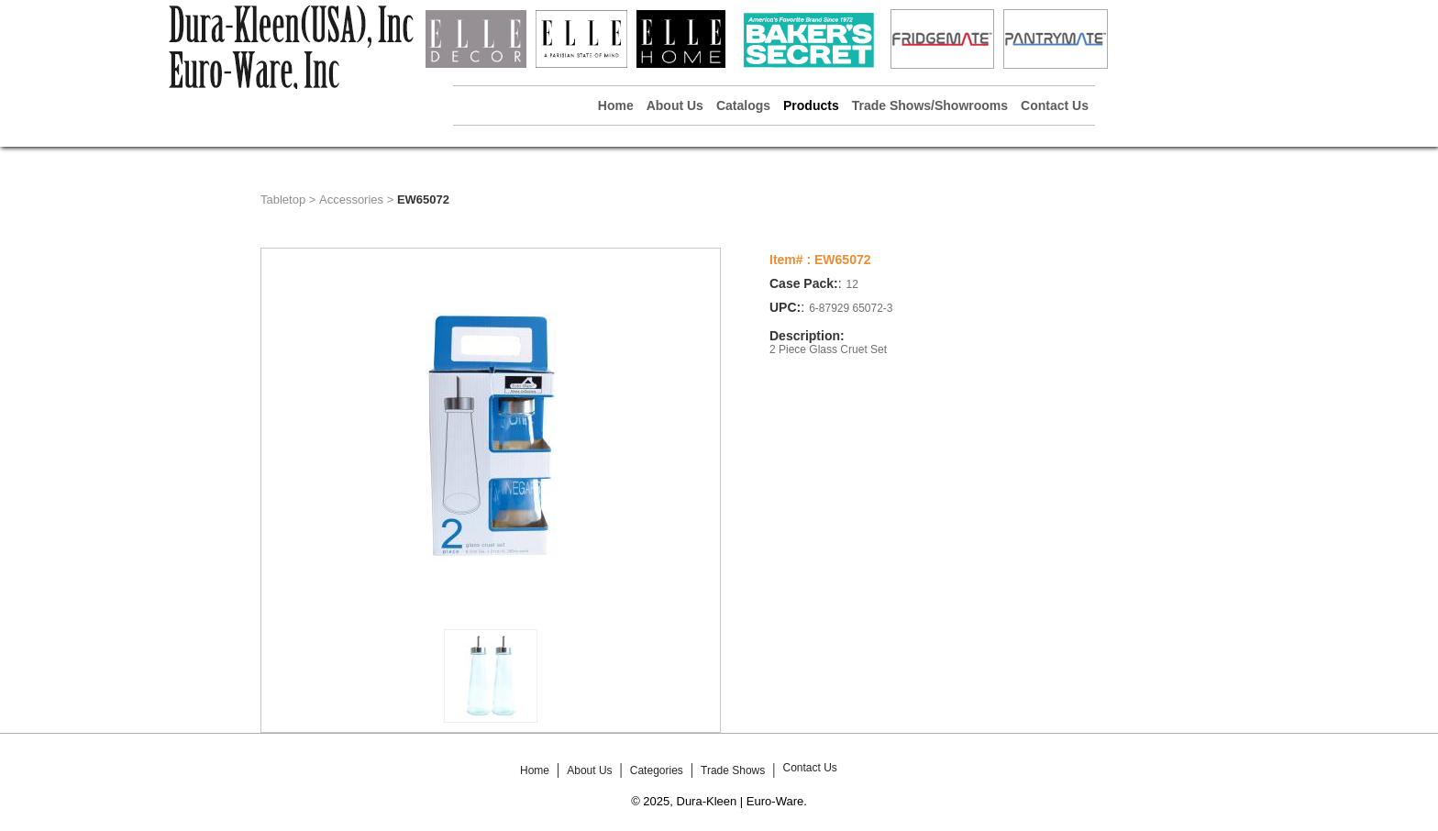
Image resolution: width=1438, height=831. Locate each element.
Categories (656, 770)
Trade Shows (733, 770)
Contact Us (1055, 105)
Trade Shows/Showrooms (930, 105)
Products (811, 105)
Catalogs (743, 105)
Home (616, 105)
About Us (675, 105)
